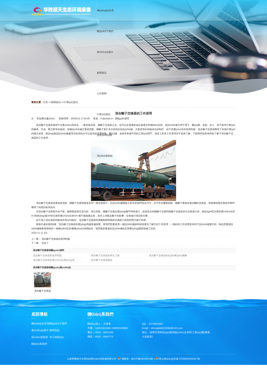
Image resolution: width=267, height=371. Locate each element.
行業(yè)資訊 (71, 102)
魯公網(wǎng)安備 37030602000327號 (179, 358)
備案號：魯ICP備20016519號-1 (138, 358)
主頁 (45, 102)
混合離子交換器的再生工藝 (105, 255)
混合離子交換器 (42, 290)
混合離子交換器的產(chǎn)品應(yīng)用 (54, 260)
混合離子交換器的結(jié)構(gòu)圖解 (168, 255)
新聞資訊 (56, 102)
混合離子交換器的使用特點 (56, 239)
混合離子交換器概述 (101, 260)
